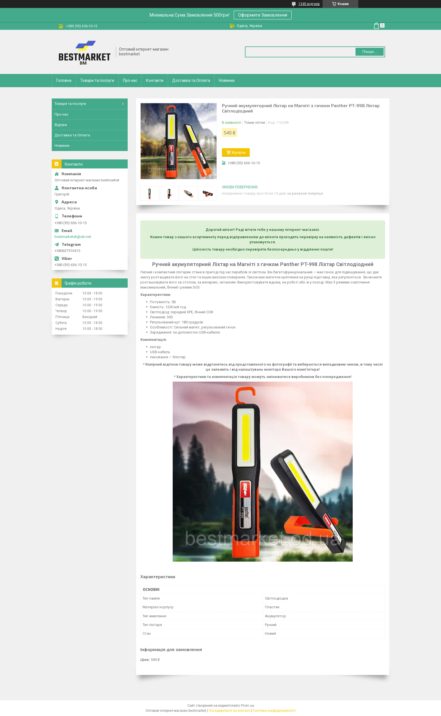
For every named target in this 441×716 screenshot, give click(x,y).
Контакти (154, 80)
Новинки (227, 80)
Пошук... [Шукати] (369, 51)
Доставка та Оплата (191, 80)
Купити (239, 152)
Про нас (130, 80)
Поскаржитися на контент (229, 711)
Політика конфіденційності (274, 711)
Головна (63, 80)
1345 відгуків (309, 4)
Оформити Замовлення (262, 15)
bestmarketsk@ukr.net (73, 237)
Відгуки (61, 125)
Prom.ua (247, 706)
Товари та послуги (97, 80)
